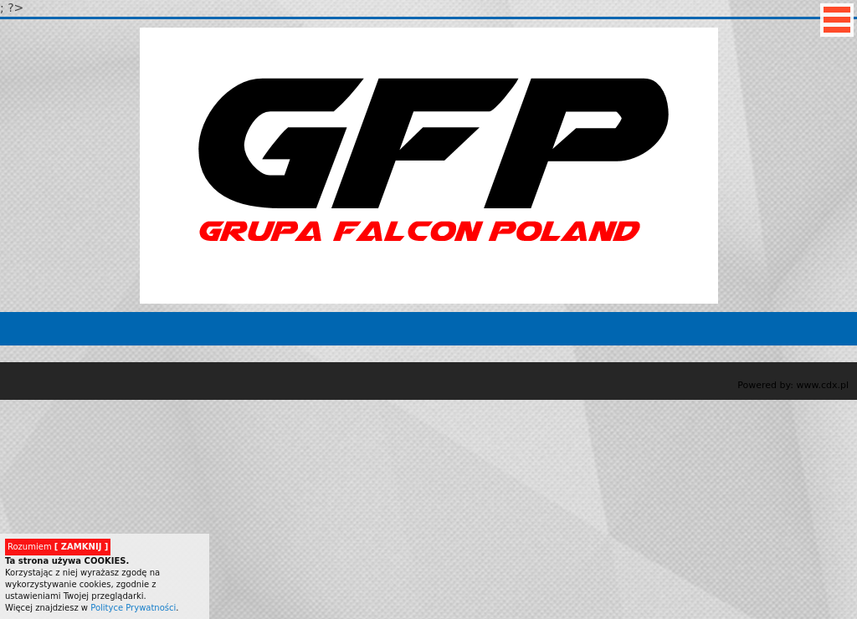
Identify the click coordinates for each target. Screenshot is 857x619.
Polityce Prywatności (133, 607)
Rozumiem (58, 546)
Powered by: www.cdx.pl (793, 385)
